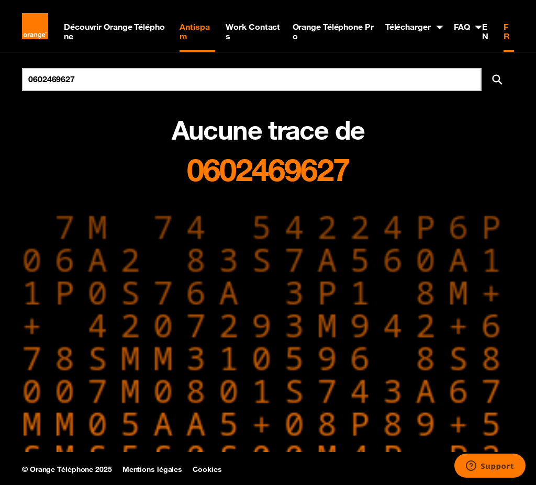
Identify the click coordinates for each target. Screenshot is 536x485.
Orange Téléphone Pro (333, 31)
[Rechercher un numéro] (252, 79)
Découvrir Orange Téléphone (114, 31)
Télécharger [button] (408, 26)
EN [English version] (485, 31)
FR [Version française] (507, 31)
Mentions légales (152, 469)
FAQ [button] (462, 26)
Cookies (207, 469)
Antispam (194, 31)
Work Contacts (253, 31)
